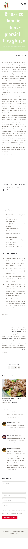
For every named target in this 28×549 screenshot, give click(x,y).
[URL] (14, 505)
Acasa (9, 46)
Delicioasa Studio (16, 332)
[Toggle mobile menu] (25, 4)
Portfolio (13, 46)
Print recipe (22, 184)
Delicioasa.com (9, 338)
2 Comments (14, 402)
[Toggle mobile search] (22, 4)
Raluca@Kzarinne (10, 435)
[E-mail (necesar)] (14, 500)
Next (23, 56)
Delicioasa (9, 422)
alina (8, 412)
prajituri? (20, 350)
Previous (18, 56)
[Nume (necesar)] (14, 495)
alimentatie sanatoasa (20, 46)
